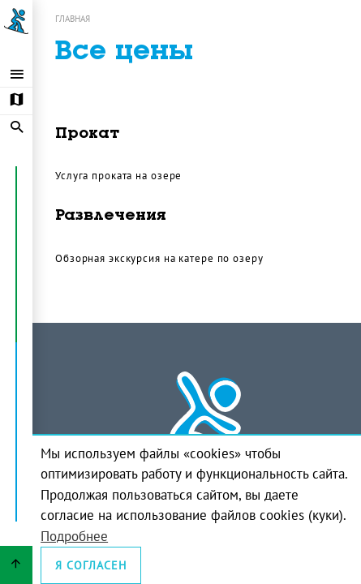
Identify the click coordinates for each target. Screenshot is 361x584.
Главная (72, 18)
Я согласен (91, 565)
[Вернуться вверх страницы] (16, 565)
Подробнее (74, 536)
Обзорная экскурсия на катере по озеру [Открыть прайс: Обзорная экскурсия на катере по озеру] (159, 257)
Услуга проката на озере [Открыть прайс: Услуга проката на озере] (118, 175)
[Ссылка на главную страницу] (16, 21)
